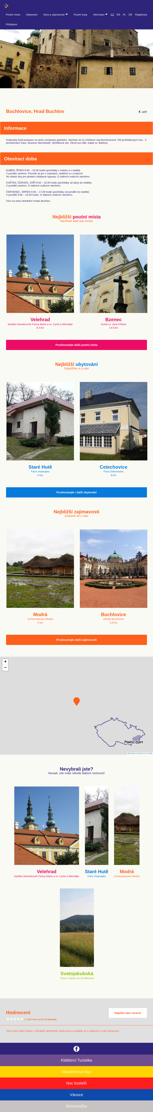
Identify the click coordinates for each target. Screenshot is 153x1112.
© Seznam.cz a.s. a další (144, 753)
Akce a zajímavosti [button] (55, 14)
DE (130, 14)
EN (118, 14)
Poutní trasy (80, 14)
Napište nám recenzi (128, 1013)
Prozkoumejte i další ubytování (76, 492)
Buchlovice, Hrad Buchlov (35, 111)
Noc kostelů (76, 1083)
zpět (142, 111)
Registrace (141, 14)
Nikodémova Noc (76, 1072)
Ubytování (32, 14)
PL (124, 14)
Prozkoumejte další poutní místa (77, 344)
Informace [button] (100, 14)
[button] (76, 701)
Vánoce (76, 1095)
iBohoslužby (76, 1106)
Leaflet (131, 753)
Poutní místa (13, 14)
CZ (112, 14)
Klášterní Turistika (76, 1060)
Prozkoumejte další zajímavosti (76, 639)
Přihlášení (11, 24)
